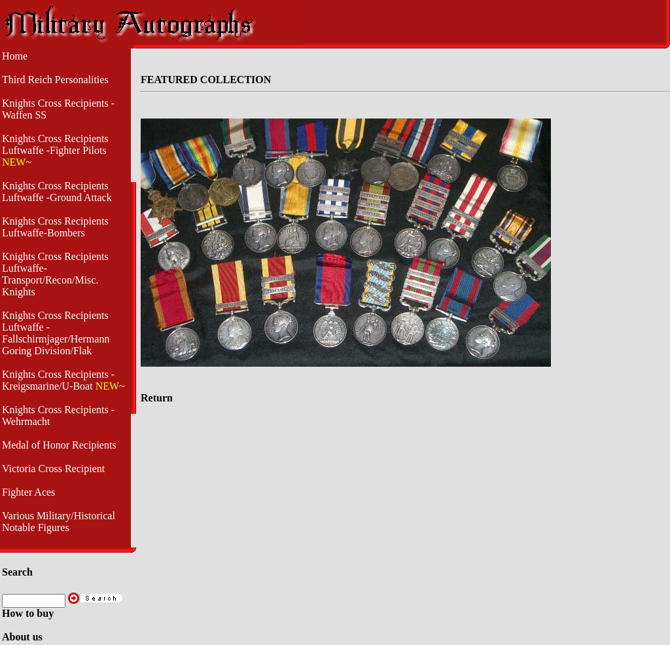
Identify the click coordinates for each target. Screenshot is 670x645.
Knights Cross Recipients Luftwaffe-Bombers (55, 226)
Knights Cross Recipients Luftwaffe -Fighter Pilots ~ (55, 150)
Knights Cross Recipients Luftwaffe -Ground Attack (57, 191)
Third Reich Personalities (55, 79)
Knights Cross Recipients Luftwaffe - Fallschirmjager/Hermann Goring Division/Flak (55, 333)
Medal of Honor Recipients (59, 445)
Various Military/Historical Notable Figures (58, 521)
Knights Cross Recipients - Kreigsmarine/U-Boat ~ (63, 380)
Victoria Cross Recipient (53, 468)
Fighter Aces (28, 492)
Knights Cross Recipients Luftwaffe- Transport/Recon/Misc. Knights (55, 274)
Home (14, 56)
